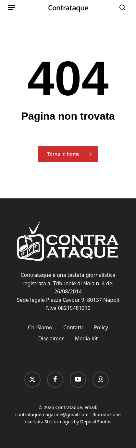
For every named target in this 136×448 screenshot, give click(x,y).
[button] (11, 7)
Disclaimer (51, 338)
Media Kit (86, 338)
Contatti (73, 327)
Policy (101, 327)
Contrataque (68, 7)
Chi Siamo (40, 327)
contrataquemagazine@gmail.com (52, 414)
